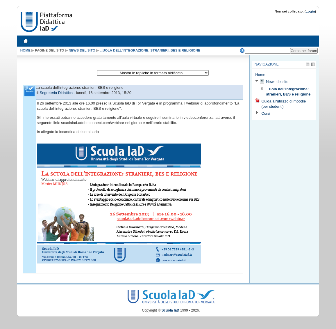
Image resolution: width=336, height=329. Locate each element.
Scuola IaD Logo (171, 295)
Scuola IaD (170, 310)
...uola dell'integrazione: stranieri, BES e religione (150, 50)
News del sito (82, 50)
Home (25, 50)
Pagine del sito (49, 50)
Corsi (265, 113)
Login (310, 11)
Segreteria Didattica (56, 93)
